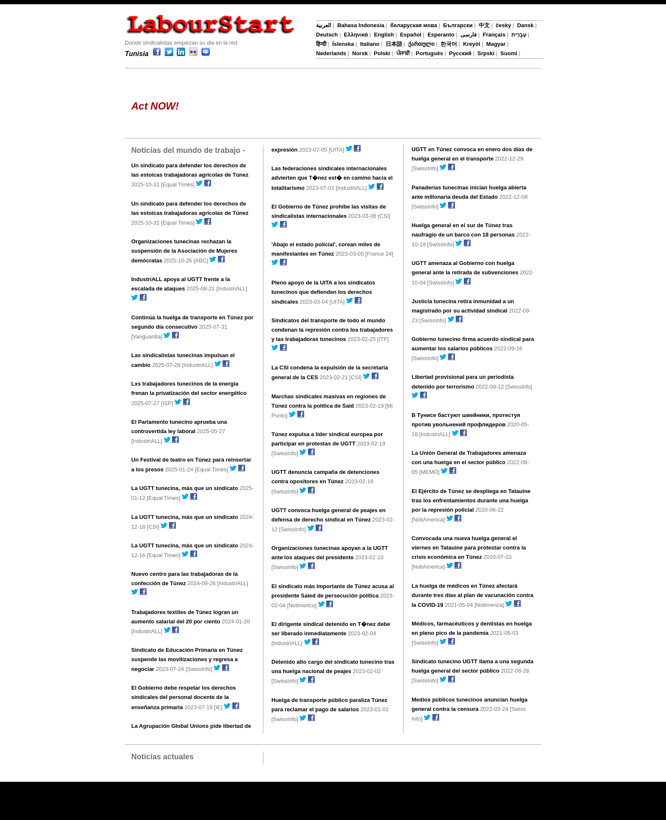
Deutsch (327, 34)
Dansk (525, 25)
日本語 (394, 44)
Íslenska (343, 44)
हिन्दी (321, 44)
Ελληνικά (356, 34)
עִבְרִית (518, 34)
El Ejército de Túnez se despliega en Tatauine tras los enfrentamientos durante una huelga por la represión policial (471, 500)
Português (429, 53)
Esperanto (440, 34)
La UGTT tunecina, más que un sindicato (184, 488)
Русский (460, 53)
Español (411, 34)
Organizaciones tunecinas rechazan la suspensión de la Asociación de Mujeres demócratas (184, 251)
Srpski (485, 53)
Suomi (508, 53)
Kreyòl (471, 44)
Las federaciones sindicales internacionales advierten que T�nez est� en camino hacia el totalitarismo (331, 178)
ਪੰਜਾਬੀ (403, 53)
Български (457, 25)
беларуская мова (413, 25)
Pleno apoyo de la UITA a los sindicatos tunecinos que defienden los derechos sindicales (323, 292)
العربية (323, 25)
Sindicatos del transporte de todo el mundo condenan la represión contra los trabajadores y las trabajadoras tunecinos (332, 329)
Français (494, 34)
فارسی (468, 34)
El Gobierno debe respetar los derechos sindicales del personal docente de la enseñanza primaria (183, 697)
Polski (382, 53)
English (384, 34)
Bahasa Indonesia (360, 25)
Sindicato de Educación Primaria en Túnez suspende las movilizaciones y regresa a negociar (187, 659)
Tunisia (137, 53)
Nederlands (331, 53)
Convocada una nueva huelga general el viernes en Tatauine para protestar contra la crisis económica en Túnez (469, 547)
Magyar (496, 44)
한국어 (448, 44)
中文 (484, 25)
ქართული (421, 44)
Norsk (360, 53)
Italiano (370, 44)
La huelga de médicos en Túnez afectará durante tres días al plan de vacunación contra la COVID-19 (472, 595)
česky (503, 25)
